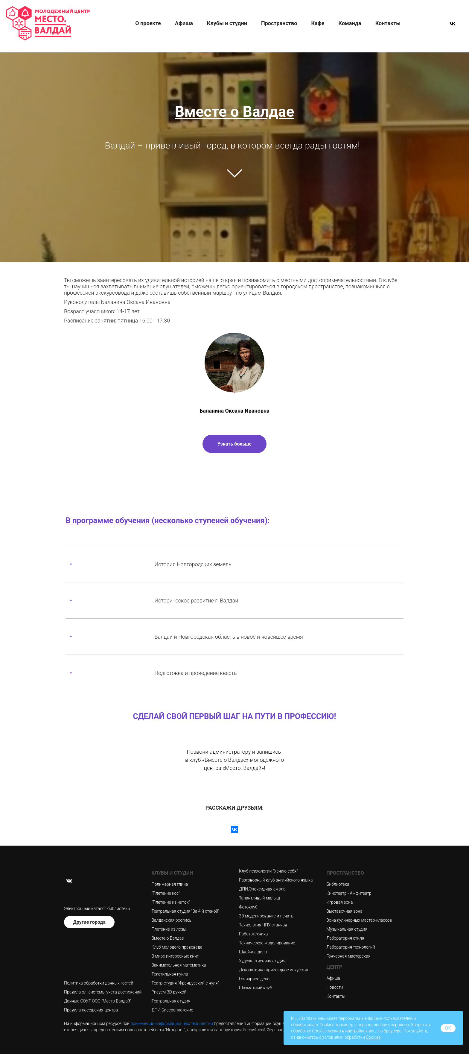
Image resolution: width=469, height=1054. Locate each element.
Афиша (184, 23)
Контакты (388, 23)
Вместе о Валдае (168, 938)
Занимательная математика (179, 965)
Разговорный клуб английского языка (276, 880)
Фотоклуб (248, 907)
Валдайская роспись (172, 920)
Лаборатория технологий (351, 947)
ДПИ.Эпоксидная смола (262, 889)
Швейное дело (253, 951)
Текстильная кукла (170, 974)
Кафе (317, 23)
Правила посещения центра (91, 1010)
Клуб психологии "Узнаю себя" (268, 871)
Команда (350, 23)
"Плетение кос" (166, 893)
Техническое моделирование (267, 943)
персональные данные (361, 1018)
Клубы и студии (227, 23)
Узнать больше (234, 444)
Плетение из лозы (169, 929)
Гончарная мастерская (349, 956)
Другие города (89, 922)
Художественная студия (262, 960)
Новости (335, 987)
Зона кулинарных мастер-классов (359, 920)
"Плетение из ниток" (171, 902)
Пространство (279, 23)
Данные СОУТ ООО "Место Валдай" (97, 1001)
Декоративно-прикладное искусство (274, 969)
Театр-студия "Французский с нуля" (185, 983)
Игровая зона (340, 902)
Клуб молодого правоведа (177, 947)
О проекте (148, 23)
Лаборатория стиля (345, 938)
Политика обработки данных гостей (98, 983)
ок (448, 1028)
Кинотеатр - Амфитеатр (349, 893)
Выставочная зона (345, 911)
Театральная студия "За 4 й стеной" (186, 911)
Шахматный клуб (255, 987)
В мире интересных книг (175, 956)
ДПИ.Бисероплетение (172, 1010)
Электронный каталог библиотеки (97, 908)
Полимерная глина (170, 884)
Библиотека (338, 884)
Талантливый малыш (259, 898)
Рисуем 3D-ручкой (169, 992)
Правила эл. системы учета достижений (102, 992)
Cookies (373, 1037)
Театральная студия (171, 1001)
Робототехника (253, 934)
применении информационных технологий (171, 1023)
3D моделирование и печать (266, 916)
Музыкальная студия (347, 929)
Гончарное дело (254, 978)
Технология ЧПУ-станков (263, 925)
